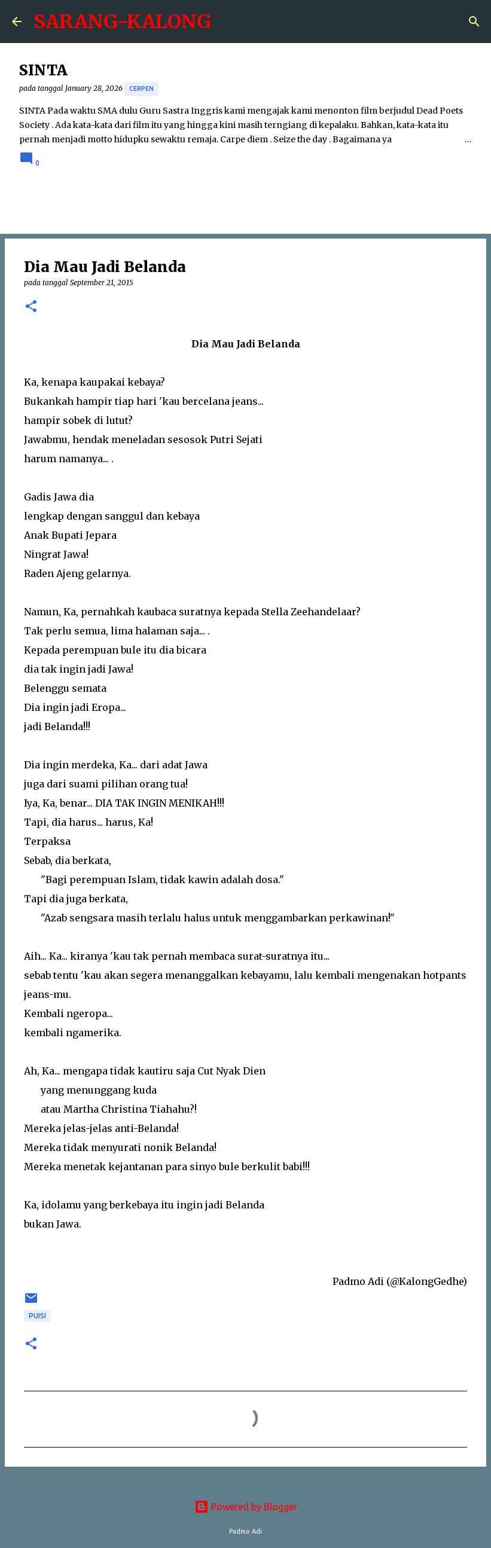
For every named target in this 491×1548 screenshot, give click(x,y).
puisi (37, 1316)
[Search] (474, 21)
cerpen (141, 88)
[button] (31, 307)
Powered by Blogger (245, 1506)
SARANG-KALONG (122, 21)
